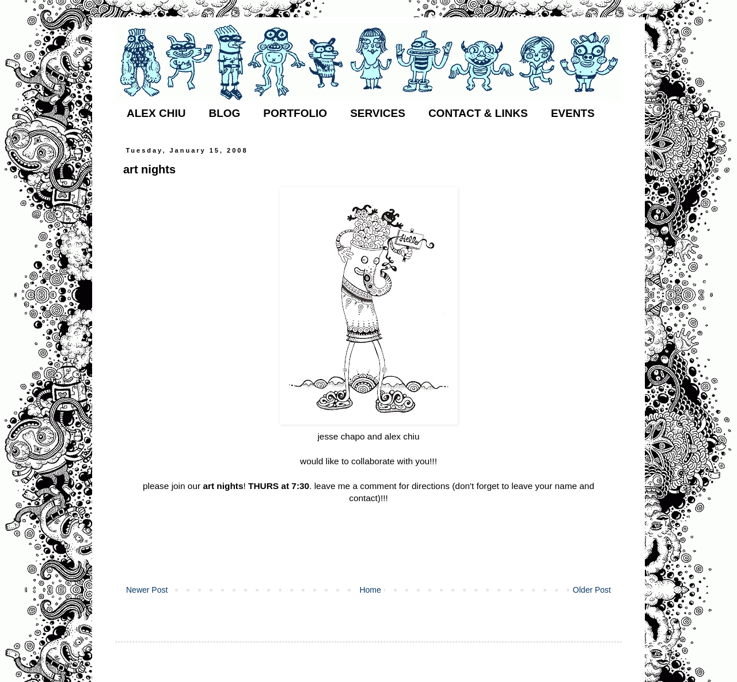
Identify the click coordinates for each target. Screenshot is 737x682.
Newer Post (147, 589)
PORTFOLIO (295, 113)
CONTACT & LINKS (478, 113)
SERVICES (377, 113)
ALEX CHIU (156, 113)
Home (370, 589)
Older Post (592, 589)
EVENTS (573, 113)
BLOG (224, 113)
